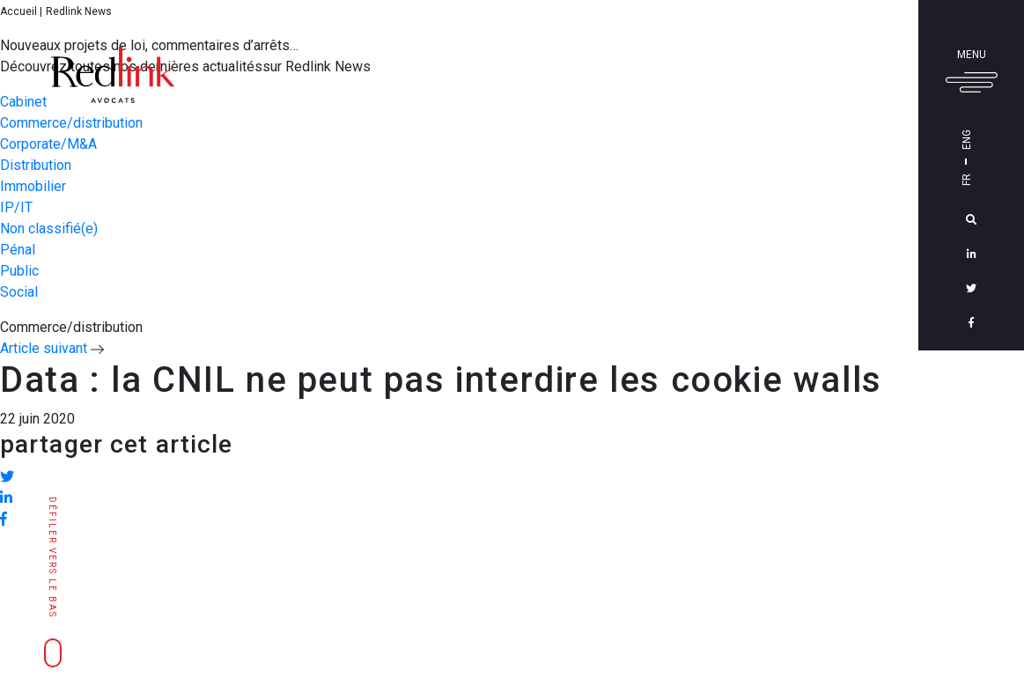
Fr (991, 179)
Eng (991, 139)
